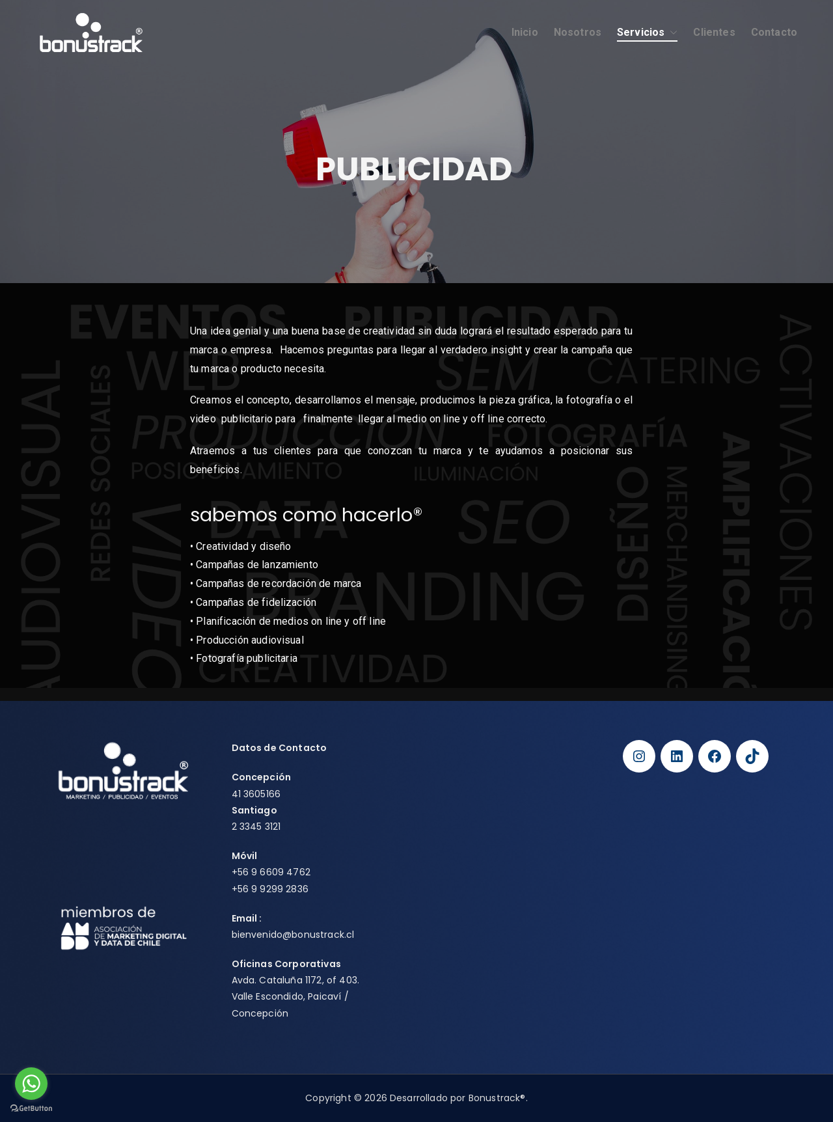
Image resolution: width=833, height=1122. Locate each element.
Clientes (714, 32)
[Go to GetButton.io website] (31, 1108)
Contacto (774, 32)
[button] (670, 32)
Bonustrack (495, 1097)
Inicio (525, 32)
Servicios (647, 32)
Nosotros (577, 32)
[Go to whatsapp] (31, 1083)
